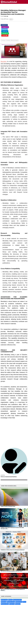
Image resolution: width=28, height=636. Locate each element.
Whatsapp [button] (5, 33)
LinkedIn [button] (5, 31)
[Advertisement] (14, 434)
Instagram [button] (5, 27)
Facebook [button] (4, 25)
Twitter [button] (4, 29)
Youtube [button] (5, 35)
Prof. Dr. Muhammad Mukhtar (9, 476)
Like (11, 19)
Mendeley (4, 61)
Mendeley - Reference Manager (12, 40)
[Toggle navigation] (25, 2)
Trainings (3, 40)
